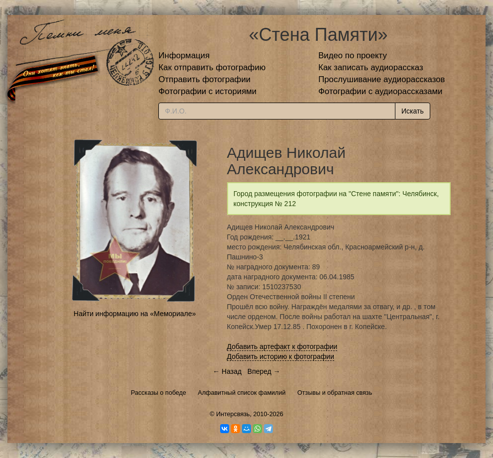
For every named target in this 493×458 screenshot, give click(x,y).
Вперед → (263, 371)
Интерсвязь (233, 414)
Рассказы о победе (158, 392)
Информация (184, 55)
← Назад (227, 371)
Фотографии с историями (207, 91)
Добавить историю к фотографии (281, 356)
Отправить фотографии (204, 79)
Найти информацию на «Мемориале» (135, 314)
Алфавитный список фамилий (241, 392)
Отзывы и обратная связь (334, 392)
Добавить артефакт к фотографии (282, 346)
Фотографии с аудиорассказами (380, 91)
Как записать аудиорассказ (370, 67)
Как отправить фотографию (211, 67)
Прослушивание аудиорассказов (381, 79)
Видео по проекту (352, 55)
